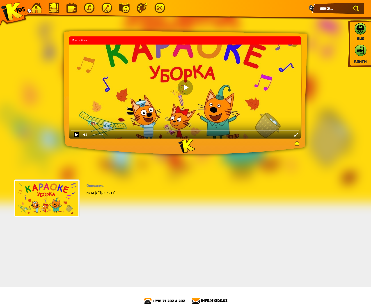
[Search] (338, 8)
